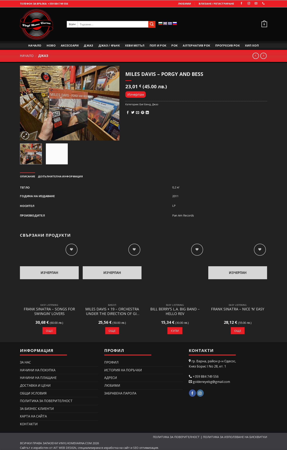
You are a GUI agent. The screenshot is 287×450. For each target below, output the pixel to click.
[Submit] (151, 24)
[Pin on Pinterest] (142, 112)
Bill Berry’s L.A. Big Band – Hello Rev (175, 311)
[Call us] (263, 3)
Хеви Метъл (134, 45)
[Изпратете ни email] (256, 3)
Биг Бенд (145, 104)
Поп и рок (158, 45)
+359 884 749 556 (58, 3)
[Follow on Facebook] (241, 3)
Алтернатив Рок (196, 45)
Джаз (88, 45)
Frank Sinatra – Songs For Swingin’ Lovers (49, 311)
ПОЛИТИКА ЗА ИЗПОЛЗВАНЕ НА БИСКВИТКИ (235, 437)
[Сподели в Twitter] (132, 112)
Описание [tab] (27, 176)
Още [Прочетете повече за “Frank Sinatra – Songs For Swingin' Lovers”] (49, 331)
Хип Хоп (252, 45)
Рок (174, 45)
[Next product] (256, 56)
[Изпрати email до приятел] (137, 112)
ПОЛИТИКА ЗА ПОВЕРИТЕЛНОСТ (46, 401)
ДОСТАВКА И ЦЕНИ (35, 385)
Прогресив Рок (227, 45)
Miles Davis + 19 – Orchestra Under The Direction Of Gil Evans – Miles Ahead (112, 311)
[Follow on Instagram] (249, 3)
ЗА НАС (25, 362)
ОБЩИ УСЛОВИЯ (33, 393)
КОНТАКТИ (29, 424)
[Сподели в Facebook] (127, 112)
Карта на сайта (33, 416)
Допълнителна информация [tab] (60, 176)
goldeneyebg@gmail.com (211, 381)
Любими (184, 3)
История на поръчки (123, 370)
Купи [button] (175, 331)
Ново (51, 45)
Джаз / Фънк (109, 45)
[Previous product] (263, 56)
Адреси (110, 377)
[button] (263, 24)
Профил (111, 362)
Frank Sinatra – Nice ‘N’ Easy (237, 309)
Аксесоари (70, 45)
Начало (34, 45)
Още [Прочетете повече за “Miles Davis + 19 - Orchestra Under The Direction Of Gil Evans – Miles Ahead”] (112, 331)
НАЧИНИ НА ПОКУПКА (37, 370)
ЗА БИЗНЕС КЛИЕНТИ (37, 408)
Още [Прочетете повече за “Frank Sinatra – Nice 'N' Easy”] (237, 331)
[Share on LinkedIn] (147, 112)
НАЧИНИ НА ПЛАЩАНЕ (38, 377)
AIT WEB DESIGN (64, 448)
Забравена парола (120, 393)
